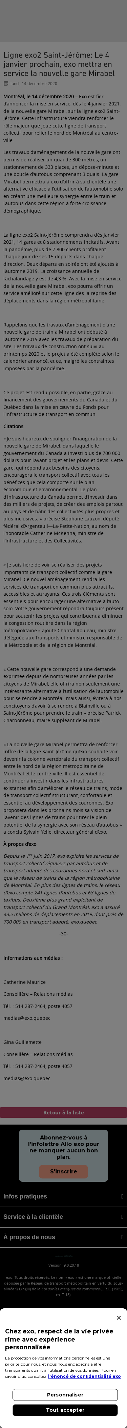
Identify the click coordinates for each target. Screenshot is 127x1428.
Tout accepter (65, 1410)
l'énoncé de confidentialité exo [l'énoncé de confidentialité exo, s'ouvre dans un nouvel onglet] (84, 1376)
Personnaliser (65, 1395)
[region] (63, 1368)
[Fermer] (118, 1317)
